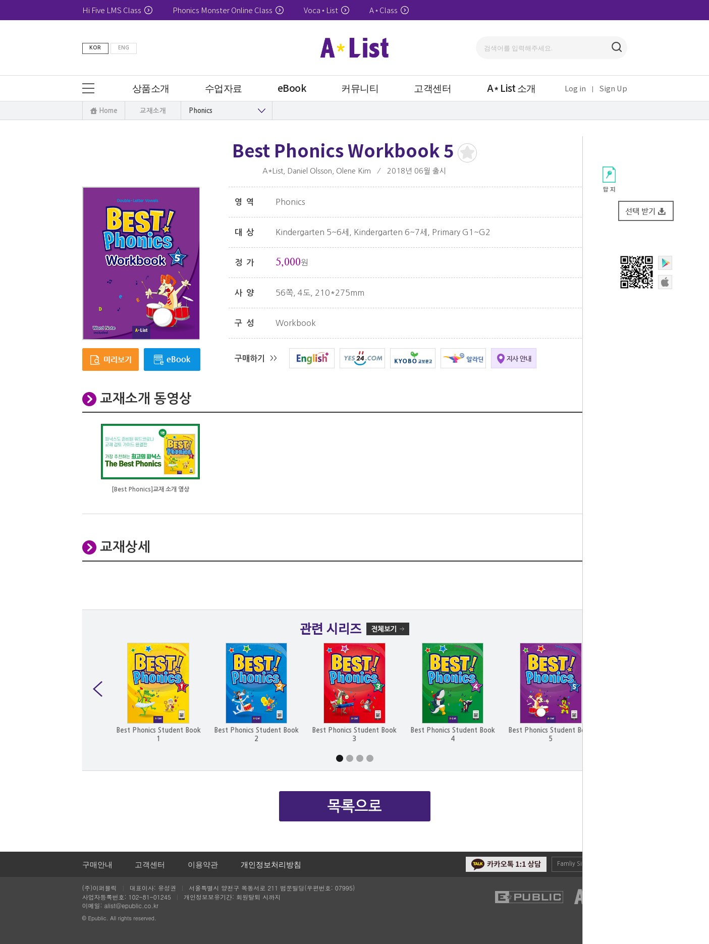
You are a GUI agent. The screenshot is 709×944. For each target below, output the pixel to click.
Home (108, 110)
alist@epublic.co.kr (131, 905)
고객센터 (150, 864)
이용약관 (203, 864)
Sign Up (613, 88)
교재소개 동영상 (146, 398)
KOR (95, 47)
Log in (575, 88)
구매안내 (97, 864)
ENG (123, 47)
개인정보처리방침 (271, 864)
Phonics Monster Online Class (228, 10)
